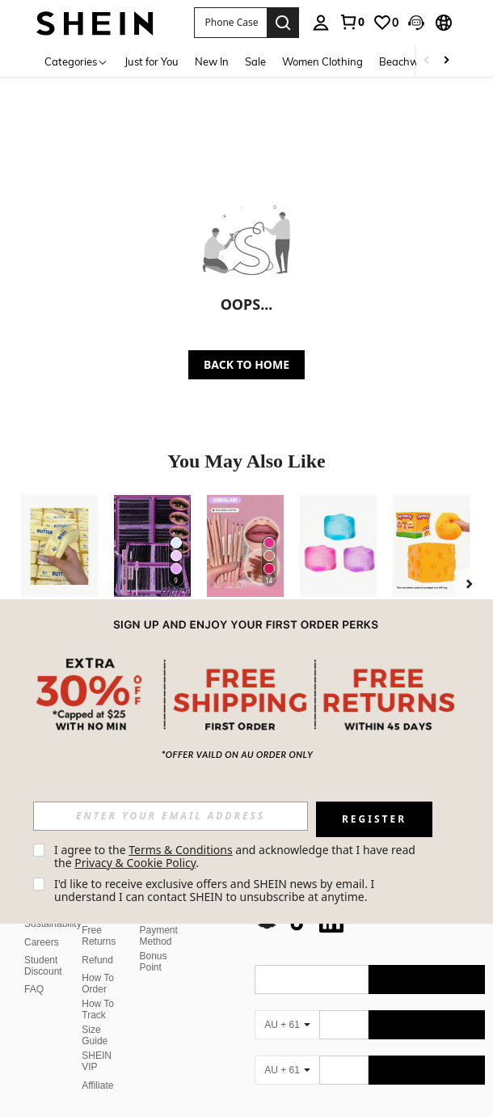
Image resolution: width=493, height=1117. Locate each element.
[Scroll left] (426, 61)
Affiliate (97, 1066)
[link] (351, 22)
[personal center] (321, 22)
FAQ (34, 969)
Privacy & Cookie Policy (135, 862)
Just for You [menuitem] (151, 61)
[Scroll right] (446, 61)
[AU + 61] (287, 1005)
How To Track (98, 990)
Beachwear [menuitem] (407, 61)
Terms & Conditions (181, 849)
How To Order (98, 964)
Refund (97, 940)
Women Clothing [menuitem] (322, 61)
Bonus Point (153, 942)
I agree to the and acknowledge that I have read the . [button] (236, 856)
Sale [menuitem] (255, 61)
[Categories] (76, 61)
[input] (170, 816)
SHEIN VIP (97, 1041)
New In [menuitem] (212, 61)
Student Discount (43, 946)
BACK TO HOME (246, 364)
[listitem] (59, 585)
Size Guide (94, 1016)
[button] (230, 22)
